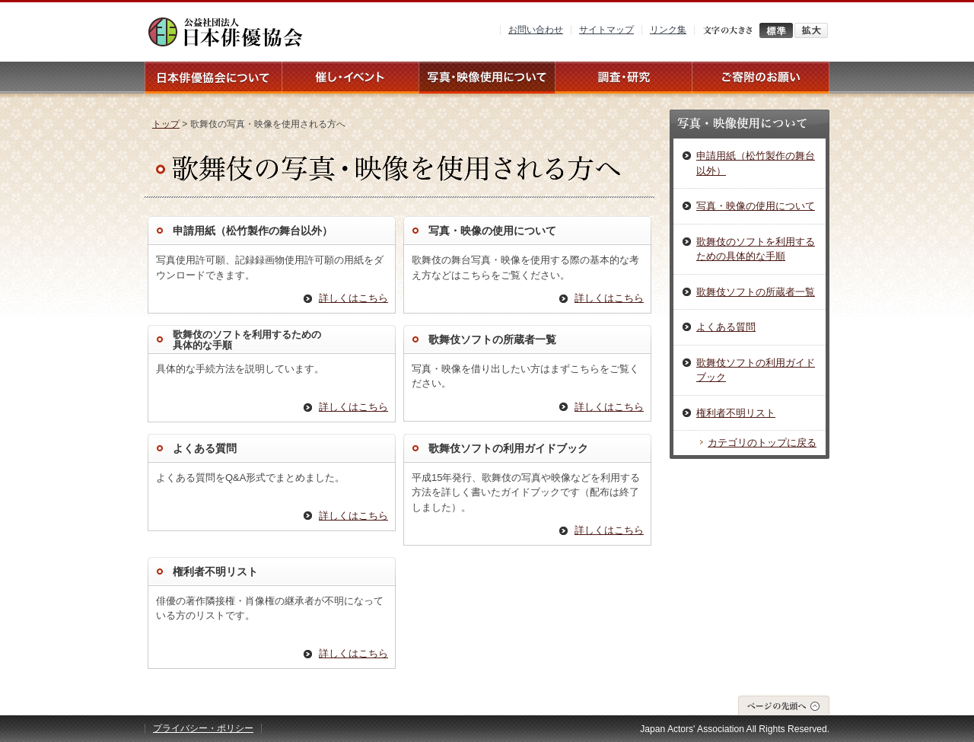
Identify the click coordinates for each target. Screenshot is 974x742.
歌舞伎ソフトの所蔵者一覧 (492, 339)
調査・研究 (623, 78)
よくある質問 (205, 448)
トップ (166, 124)
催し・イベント (350, 78)
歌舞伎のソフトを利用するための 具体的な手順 (247, 340)
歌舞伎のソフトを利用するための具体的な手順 (755, 249)
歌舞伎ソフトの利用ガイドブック (508, 448)
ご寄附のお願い (760, 78)
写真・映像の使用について (492, 231)
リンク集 (668, 29)
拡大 (811, 30)
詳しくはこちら (353, 298)
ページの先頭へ (783, 705)
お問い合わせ (535, 29)
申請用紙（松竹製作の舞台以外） (253, 231)
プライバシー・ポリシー (203, 728)
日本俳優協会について (213, 78)
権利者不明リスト (215, 571)
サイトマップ (606, 29)
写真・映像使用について (487, 78)
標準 (776, 30)
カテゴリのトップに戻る (762, 442)
